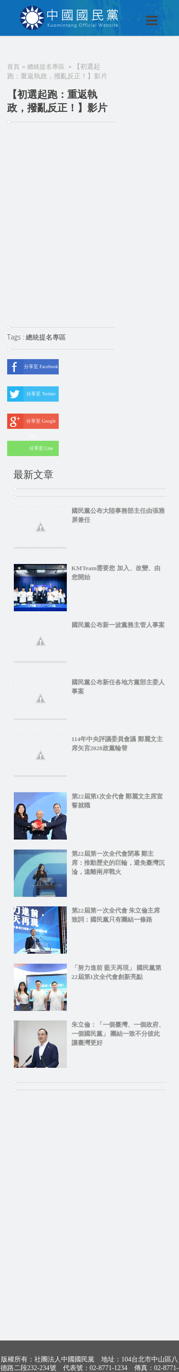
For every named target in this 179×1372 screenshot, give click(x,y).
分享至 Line (30, 448)
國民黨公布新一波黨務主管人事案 (118, 624)
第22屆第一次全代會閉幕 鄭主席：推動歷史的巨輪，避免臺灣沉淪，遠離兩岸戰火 (118, 862)
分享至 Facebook (32, 366)
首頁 (13, 66)
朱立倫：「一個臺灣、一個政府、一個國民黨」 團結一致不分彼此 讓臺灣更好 (118, 1033)
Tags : (16, 336)
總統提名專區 (45, 66)
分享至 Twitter (31, 394)
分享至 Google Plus (31, 421)
